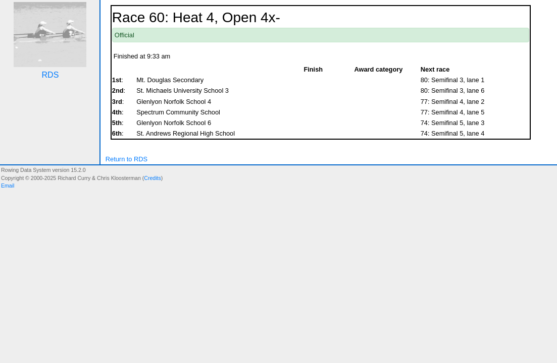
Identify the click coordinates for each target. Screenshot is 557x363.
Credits (152, 178)
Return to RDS (126, 159)
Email (7, 186)
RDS (50, 75)
